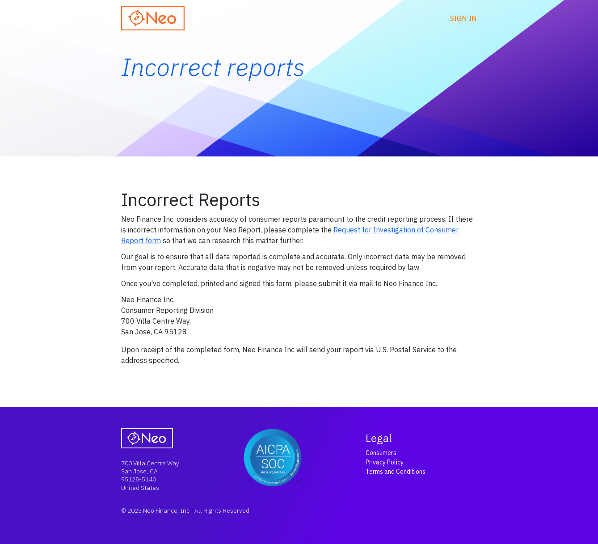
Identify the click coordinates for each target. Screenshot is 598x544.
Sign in (463, 18)
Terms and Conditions (395, 472)
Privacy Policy (385, 462)
